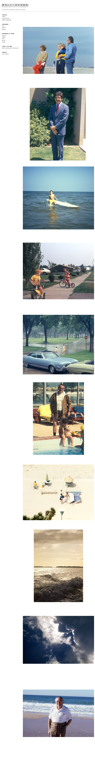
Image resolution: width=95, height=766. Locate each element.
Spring (4, 35)
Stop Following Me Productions (10, 48)
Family (4, 16)
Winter (4, 40)
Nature (4, 27)
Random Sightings (6, 20)
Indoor (4, 42)
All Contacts (5, 54)
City (3, 26)
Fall (3, 38)
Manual (4, 29)
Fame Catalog (5, 18)
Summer (4, 37)
